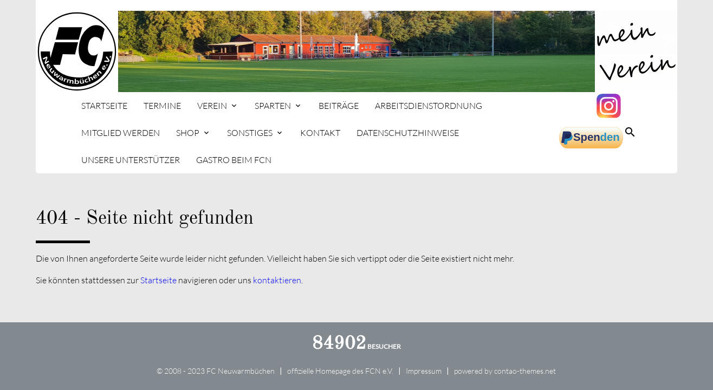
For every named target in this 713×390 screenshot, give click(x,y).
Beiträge (339, 105)
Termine (162, 105)
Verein (212, 105)
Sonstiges (250, 132)
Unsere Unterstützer (130, 159)
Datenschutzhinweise (407, 132)
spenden (591, 138)
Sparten (273, 105)
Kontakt (320, 132)
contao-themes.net (525, 370)
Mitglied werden (120, 132)
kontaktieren (277, 280)
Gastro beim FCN (233, 159)
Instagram (610, 105)
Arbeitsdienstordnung (428, 105)
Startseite (104, 105)
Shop (187, 132)
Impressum (424, 370)
